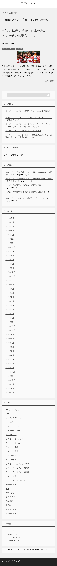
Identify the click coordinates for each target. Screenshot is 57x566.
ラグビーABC (28, 3)
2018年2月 (9, 264)
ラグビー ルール (13, 443)
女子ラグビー (11, 497)
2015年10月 (10, 380)
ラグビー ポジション (15, 439)
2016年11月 (10, 326)
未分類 (8, 505)
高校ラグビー (11, 514)
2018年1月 (9, 268)
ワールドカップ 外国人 (15, 480)
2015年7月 (9, 393)
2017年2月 (9, 314)
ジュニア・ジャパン (14, 426)
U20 (7, 414)
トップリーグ (11, 435)
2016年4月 (9, 355)
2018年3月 (9, 260)
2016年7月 (9, 343)
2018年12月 (10, 239)
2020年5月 (9, 218)
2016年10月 (10, 330)
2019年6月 (9, 231)
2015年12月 (10, 372)
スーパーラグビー (8, 49)
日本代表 (19, 49)
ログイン (12, 531)
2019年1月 (9, 235)
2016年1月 (9, 368)
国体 (7, 489)
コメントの (15, 538)
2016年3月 (9, 359)
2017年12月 (10, 272)
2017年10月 (10, 280)
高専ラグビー (11, 509)
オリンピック (11, 422)
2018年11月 (10, 243)
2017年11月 (10, 276)
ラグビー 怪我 (12, 447)
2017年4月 (9, 305)
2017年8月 (9, 289)
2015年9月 (9, 384)
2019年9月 (9, 222)
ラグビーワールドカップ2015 (17, 464)
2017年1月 (9, 318)
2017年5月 (9, 301)
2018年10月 (10, 247)
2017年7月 (9, 293)
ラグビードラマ (12, 460)
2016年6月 (9, 347)
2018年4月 (9, 256)
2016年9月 (9, 334)
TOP (9, 13)
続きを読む (49, 81)
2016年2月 (9, 363)
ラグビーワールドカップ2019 (17, 468)
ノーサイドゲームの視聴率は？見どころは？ (23, 131)
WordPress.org (14, 541)
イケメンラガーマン (14, 418)
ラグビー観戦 (11, 476)
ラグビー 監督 (12, 451)
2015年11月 (10, 376)
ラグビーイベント (13, 455)
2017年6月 (9, 297)
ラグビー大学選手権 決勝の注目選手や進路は (24, 185)
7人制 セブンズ (12, 410)
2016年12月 (10, 322)
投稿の (13, 534)
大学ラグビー (11, 493)
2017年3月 (9, 310)
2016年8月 (9, 339)
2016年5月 (9, 351)
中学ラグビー (11, 485)
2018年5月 (9, 251)
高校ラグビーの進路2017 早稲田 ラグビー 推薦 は (26, 198)
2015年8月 (9, 388)
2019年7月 (9, 226)
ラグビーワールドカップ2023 (17, 472)
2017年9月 (9, 285)
